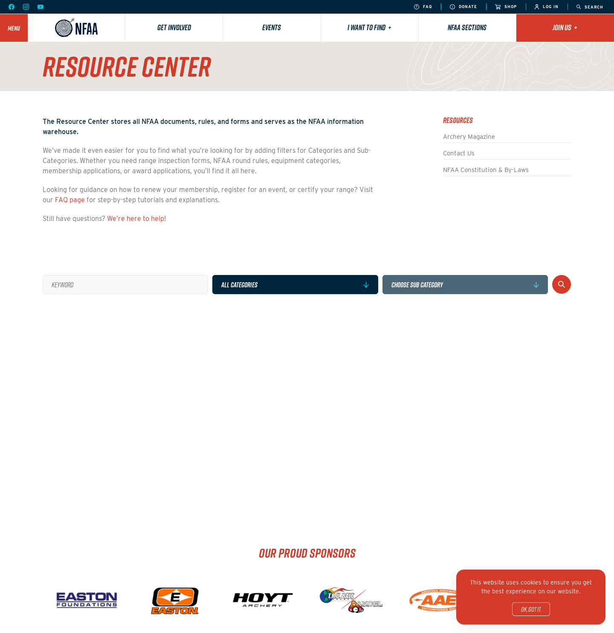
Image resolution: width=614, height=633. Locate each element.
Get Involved (174, 27)
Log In (547, 7)
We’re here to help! (136, 219)
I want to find (369, 27)
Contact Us (459, 153)
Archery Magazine (469, 136)
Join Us (565, 27)
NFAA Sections (467, 27)
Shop (506, 7)
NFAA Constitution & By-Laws (486, 170)
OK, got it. (531, 609)
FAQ (423, 7)
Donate (463, 7)
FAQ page (70, 200)
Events (271, 27)
